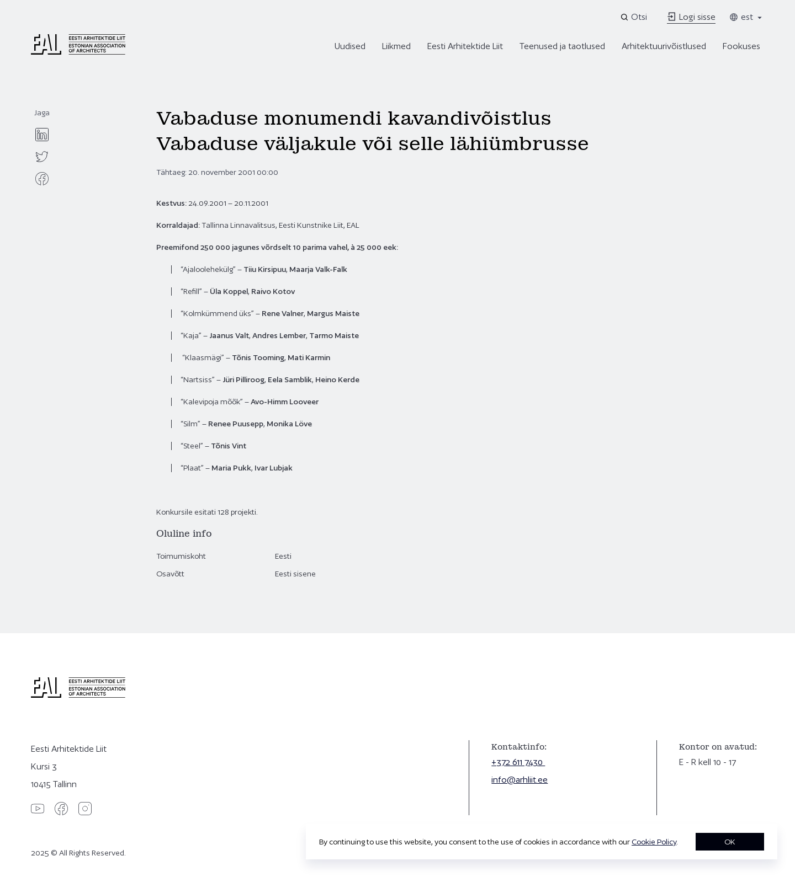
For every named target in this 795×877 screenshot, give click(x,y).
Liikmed (396, 46)
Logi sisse (691, 17)
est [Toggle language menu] (746, 17)
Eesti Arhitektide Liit (465, 46)
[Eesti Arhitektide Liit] (78, 51)
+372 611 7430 (518, 762)
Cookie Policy (654, 841)
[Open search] (635, 17)
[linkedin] (42, 135)
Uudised (350, 46)
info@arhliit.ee (519, 779)
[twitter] (42, 157)
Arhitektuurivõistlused (664, 46)
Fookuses (741, 46)
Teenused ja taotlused (562, 46)
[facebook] (42, 179)
